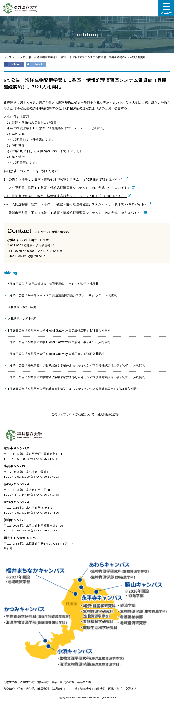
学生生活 (71, 688)
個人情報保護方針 (108, 414)
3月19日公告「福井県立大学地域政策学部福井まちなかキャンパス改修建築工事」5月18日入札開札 (73, 388)
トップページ (12, 57)
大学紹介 (9, 688)
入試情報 (57, 688)
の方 (10, 682)
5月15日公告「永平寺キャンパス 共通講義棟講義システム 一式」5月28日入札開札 (62, 295)
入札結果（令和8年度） (23, 307)
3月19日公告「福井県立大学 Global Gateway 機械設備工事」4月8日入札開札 (59, 342)
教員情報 (100, 688)
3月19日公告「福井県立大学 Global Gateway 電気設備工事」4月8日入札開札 (59, 330)
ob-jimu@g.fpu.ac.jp (31, 256)
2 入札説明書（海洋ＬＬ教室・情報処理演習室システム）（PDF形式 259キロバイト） (67, 188)
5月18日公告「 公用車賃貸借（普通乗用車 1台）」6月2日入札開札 (53, 283)
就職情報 (85, 688)
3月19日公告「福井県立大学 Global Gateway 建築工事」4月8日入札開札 (56, 354)
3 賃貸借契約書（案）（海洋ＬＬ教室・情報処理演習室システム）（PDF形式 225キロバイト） (74, 212)
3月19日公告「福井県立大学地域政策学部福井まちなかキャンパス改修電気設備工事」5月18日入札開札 (76, 377)
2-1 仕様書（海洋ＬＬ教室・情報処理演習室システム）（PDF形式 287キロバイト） (65, 196)
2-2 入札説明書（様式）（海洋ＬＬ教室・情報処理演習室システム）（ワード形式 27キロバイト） (76, 204)
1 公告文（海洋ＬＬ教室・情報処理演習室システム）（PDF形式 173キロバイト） (64, 179)
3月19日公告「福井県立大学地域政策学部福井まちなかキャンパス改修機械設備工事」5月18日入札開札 (76, 365)
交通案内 (130, 688)
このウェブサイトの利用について (73, 414)
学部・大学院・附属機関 (33, 688)
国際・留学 (115, 688)
